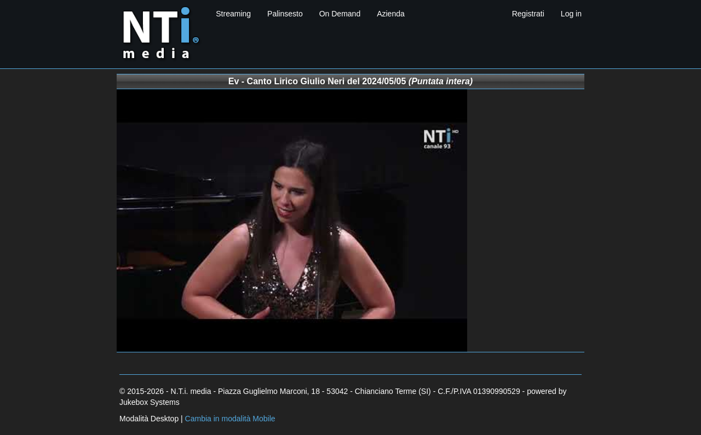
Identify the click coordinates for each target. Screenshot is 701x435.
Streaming (233, 13)
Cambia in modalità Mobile (230, 418)
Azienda (391, 13)
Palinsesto (285, 13)
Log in (571, 13)
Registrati (528, 13)
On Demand (339, 13)
